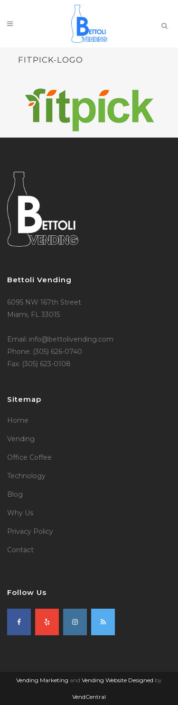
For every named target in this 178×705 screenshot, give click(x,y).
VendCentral (89, 696)
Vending (21, 439)
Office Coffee (29, 457)
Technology (26, 476)
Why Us (20, 513)
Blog (15, 494)
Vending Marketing (42, 680)
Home (17, 420)
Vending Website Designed (117, 680)
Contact (20, 550)
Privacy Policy (30, 531)
